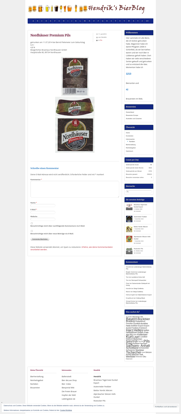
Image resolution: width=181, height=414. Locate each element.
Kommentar (36, 179)
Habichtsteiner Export (145, 295)
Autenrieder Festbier (140, 216)
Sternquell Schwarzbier (138, 280)
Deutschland (130, 112)
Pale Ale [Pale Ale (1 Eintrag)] (140, 341)
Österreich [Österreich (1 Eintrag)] (129, 359)
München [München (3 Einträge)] (137, 339)
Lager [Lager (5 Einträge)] (136, 336)
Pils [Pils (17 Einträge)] (147, 341)
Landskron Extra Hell (138, 277)
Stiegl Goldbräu (139, 288)
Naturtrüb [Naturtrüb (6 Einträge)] (132, 341)
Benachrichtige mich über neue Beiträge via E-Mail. (52, 233)
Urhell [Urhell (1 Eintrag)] (143, 352)
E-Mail (33, 209)
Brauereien (35, 387)
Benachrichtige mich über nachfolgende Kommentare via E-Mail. (57, 226)
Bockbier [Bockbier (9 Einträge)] (144, 319)
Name (33, 202)
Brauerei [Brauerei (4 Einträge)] (130, 321)
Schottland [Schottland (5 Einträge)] (132, 347)
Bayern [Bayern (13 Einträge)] (131, 319)
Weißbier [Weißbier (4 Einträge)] (131, 356)
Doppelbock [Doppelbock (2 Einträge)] (140, 321)
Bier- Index (66, 384)
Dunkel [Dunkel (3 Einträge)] (136, 323)
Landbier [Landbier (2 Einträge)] (143, 337)
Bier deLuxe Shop (69, 380)
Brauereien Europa (132, 115)
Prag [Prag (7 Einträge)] (129, 343)
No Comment (137, 211)
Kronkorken (129, 136)
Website (33, 216)
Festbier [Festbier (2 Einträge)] (135, 328)
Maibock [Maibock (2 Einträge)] (129, 339)
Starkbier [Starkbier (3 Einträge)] (139, 350)
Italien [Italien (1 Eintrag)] (135, 334)
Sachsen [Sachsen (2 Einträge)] (143, 343)
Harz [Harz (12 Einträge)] (129, 330)
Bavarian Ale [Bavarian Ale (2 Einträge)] (138, 317)
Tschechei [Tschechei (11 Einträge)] (133, 352)
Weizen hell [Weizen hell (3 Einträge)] (137, 354)
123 (147, 21)
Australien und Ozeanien (134, 118)
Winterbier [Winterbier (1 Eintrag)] (139, 356)
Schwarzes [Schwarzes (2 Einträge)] (130, 350)
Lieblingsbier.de (68, 399)
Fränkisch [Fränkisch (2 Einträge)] (143, 328)
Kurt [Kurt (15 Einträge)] (129, 337)
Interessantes (130, 139)
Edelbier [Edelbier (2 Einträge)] (134, 326)
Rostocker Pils (138, 248)
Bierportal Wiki (68, 387)
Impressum (129, 151)
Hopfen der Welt (69, 395)
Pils (101, 40)
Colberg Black (140, 298)
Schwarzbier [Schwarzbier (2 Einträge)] (144, 348)
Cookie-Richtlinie (66, 410)
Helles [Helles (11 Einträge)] (138, 330)
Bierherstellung (131, 144)
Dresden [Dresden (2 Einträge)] (129, 323)
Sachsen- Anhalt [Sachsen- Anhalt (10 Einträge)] (138, 345)
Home (128, 133)
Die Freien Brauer (69, 391)
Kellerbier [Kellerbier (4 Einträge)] (142, 334)
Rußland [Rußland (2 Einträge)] (136, 343)
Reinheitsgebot (131, 148)
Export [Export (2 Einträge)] (141, 326)
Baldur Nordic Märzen (141, 226)
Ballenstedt (66, 376)
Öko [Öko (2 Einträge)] (144, 357)
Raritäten (132, 141)
